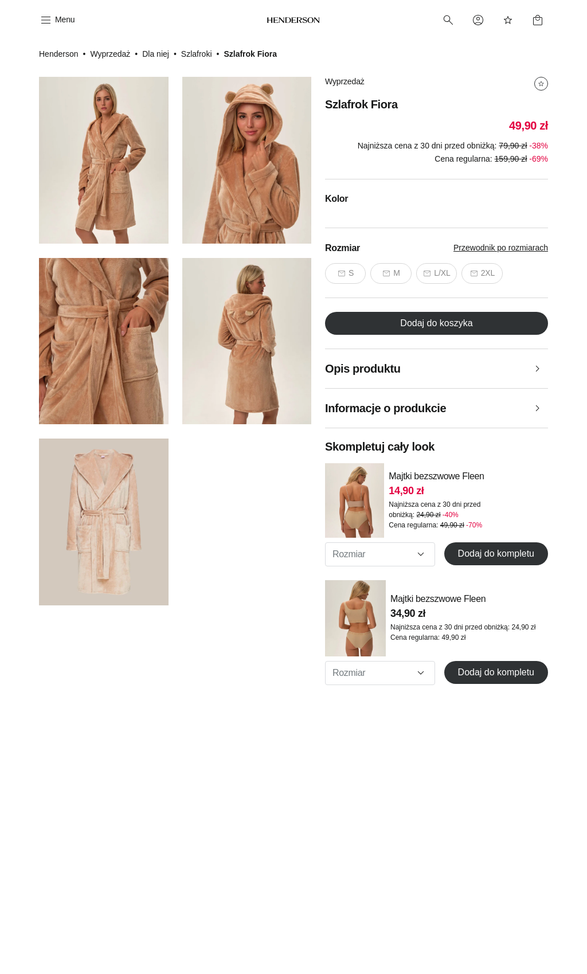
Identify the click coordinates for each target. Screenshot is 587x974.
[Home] (293, 20)
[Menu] (57, 20)
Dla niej (155, 53)
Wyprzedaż (110, 53)
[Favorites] (508, 20)
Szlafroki (196, 53)
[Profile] (478, 20)
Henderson (59, 53)
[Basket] (537, 20)
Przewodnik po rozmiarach (500, 247)
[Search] (448, 20)
